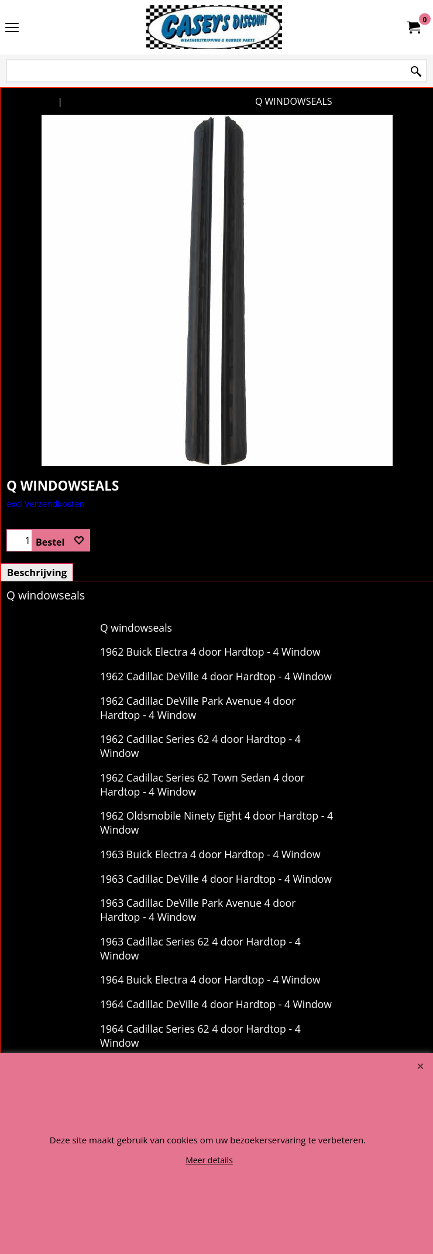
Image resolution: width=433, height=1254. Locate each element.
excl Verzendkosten (45, 503)
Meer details (209, 1160)
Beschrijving (37, 572)
